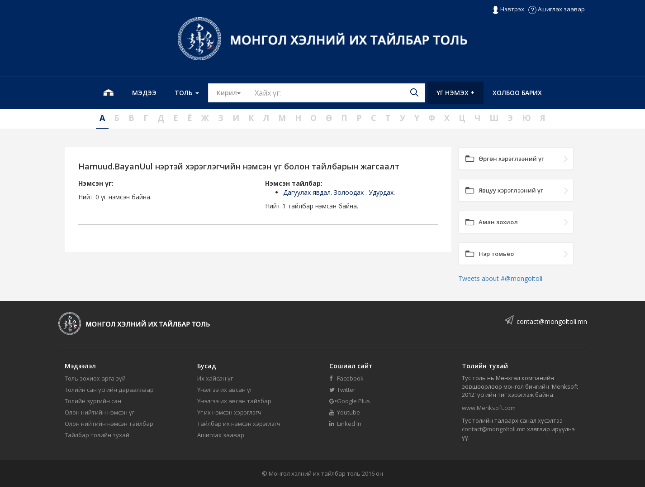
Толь (187, 92)
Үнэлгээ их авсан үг (224, 390)
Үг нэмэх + (455, 92)
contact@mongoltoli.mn (552, 321)
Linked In (345, 423)
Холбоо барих (517, 92)
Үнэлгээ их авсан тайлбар (234, 401)
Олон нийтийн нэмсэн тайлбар (109, 423)
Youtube (344, 412)
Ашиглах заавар (556, 9)
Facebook (346, 378)
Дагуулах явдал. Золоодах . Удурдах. (339, 192)
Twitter (342, 390)
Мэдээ (144, 92)
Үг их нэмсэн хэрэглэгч (229, 412)
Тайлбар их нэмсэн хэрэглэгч (238, 423)
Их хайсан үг (215, 378)
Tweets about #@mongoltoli (500, 278)
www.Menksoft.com (489, 408)
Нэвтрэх (508, 9)
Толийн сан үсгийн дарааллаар (109, 390)
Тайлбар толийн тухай (97, 435)
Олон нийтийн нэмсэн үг (99, 412)
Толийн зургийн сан (93, 401)
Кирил (233, 92)
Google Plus (349, 401)
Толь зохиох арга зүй (95, 378)
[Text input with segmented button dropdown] (337, 92)
